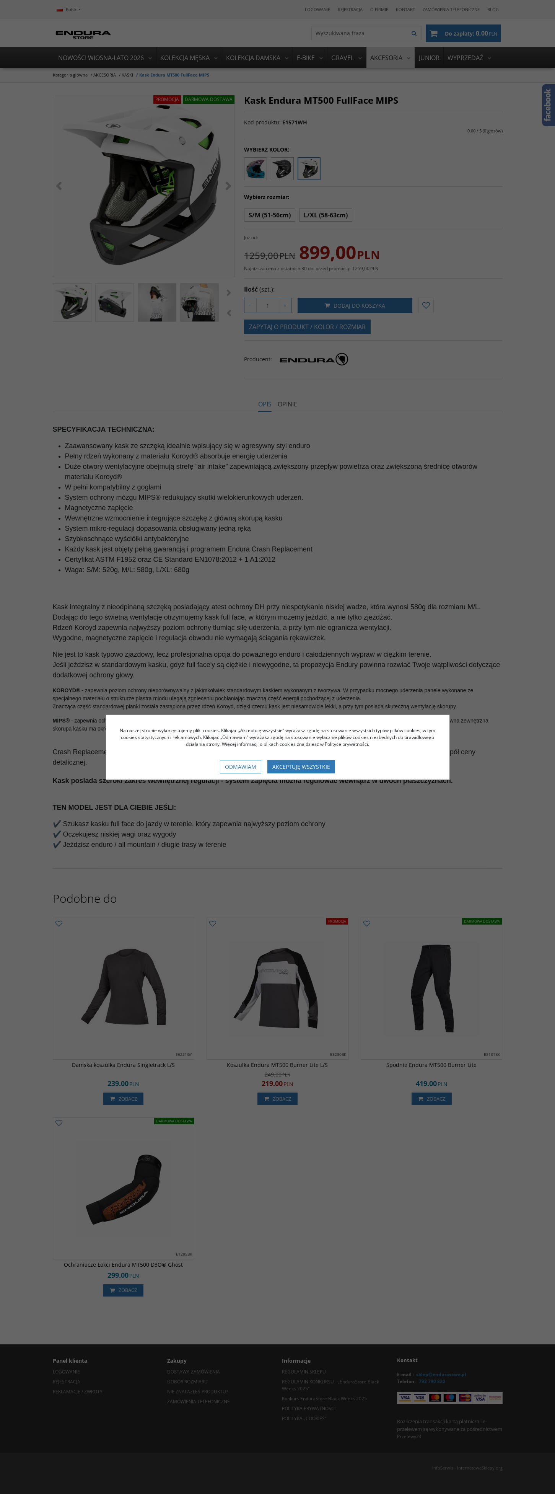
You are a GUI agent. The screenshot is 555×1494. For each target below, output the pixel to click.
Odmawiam (240, 766)
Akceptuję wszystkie (301, 766)
